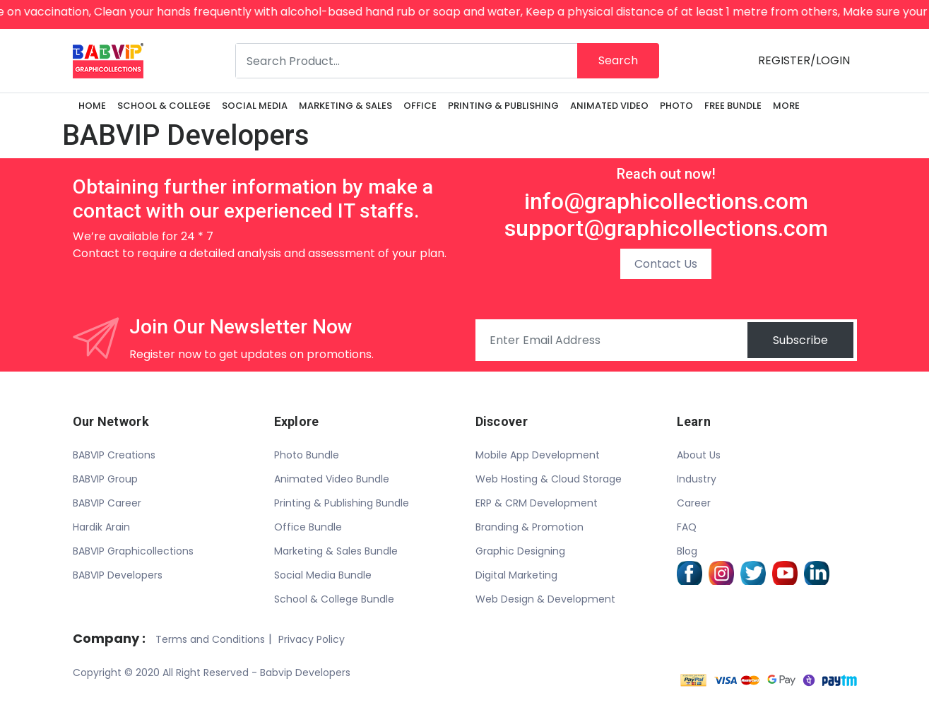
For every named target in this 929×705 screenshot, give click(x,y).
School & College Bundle (334, 599)
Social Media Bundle (323, 575)
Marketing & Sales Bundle (336, 551)
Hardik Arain (101, 527)
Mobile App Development (537, 455)
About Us (699, 455)
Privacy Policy (311, 639)
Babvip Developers (305, 672)
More (786, 105)
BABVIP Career (107, 503)
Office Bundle (308, 527)
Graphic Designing (520, 551)
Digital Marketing (516, 575)
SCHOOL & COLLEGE (164, 105)
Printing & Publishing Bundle (341, 503)
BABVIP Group (105, 479)
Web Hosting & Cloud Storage (548, 479)
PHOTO (676, 105)
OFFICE (420, 105)
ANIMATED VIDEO (609, 105)
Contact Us (665, 264)
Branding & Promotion (529, 527)
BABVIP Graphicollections (133, 551)
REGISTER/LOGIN (804, 60)
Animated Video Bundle (331, 479)
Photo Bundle (306, 455)
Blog (687, 551)
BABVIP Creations (114, 455)
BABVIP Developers (117, 575)
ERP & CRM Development (536, 503)
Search (618, 60)
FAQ (687, 527)
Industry (696, 479)
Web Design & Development (545, 599)
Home (92, 105)
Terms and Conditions (210, 639)
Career (694, 503)
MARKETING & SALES (345, 105)
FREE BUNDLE (733, 105)
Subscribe (800, 340)
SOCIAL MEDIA (255, 105)
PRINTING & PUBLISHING (503, 105)
